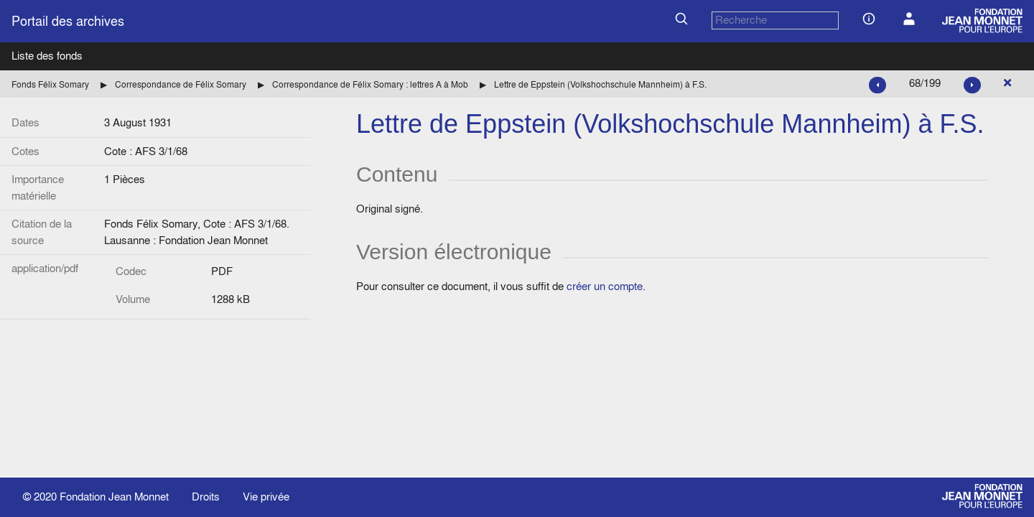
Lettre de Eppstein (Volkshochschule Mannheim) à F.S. (600, 84)
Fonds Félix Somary (50, 84)
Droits (206, 496)
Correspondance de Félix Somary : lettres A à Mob (370, 84)
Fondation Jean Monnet (114, 496)
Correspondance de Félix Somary (180, 84)
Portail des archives (67, 21)
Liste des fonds (47, 55)
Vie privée (266, 496)
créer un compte (605, 286)
